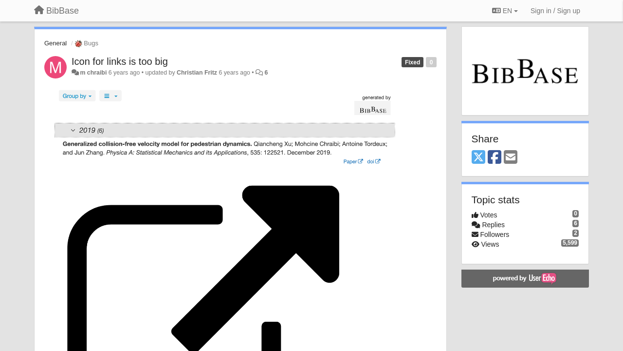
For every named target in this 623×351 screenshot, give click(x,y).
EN (505, 11)
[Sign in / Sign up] (555, 10)
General (55, 43)
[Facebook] (494, 157)
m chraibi (93, 72)
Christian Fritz (197, 72)
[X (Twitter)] (478, 157)
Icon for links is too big (120, 61)
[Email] (510, 157)
